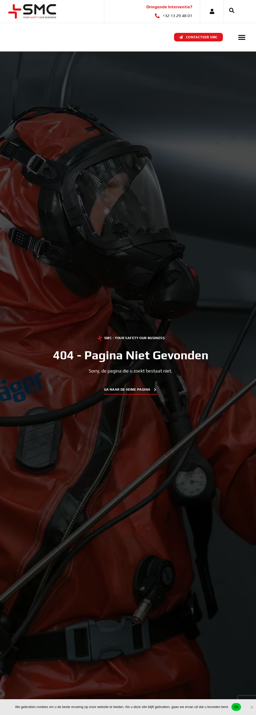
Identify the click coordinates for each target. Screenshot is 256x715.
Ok (236, 707)
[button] (242, 37)
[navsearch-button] (229, 11)
